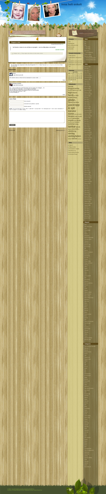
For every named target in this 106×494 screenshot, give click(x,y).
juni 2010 (87, 208)
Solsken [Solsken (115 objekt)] (77, 122)
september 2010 (88, 203)
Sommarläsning (89, 52)
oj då (86, 413)
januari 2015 (87, 108)
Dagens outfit (88, 359)
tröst (86, 446)
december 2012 (88, 154)
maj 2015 (87, 101)
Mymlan (86, 310)
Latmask (87, 401)
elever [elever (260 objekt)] (74, 93)
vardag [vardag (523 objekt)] (71, 133)
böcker (86, 353)
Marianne (87, 299)
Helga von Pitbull (88, 263)
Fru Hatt (86, 257)
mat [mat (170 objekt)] (76, 116)
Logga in (71, 145)
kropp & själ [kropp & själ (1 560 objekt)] (74, 106)
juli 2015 (86, 97)
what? (86, 464)
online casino (88, 415)
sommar (86, 432)
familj (86, 368)
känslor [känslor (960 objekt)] (72, 111)
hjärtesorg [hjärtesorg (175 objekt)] (71, 102)
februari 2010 (88, 216)
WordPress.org (72, 150)
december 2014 (88, 110)
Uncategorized (88, 448)
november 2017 (88, 75)
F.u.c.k (86, 366)
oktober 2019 (88, 73)
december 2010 (88, 197)
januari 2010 (87, 218)
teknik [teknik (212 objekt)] (78, 127)
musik (86, 410)
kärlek (86, 399)
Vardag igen (71, 43)
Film (86, 45)
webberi (86, 463)
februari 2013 (88, 150)
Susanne (87, 326)
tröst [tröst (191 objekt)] (73, 129)
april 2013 (87, 146)
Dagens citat (15, 42)
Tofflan (70, 55)
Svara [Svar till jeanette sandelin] (64, 94)
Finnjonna (87, 253)
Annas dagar (87, 230)
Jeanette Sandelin (59, 49)
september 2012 (88, 159)
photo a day (87, 417)
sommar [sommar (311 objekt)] (71, 124)
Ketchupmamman (89, 283)
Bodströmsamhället (89, 237)
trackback (58, 64)
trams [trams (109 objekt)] (69, 129)
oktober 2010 (88, 201)
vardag (86, 455)
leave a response (50, 64)
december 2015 (88, 90)
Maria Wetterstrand (89, 297)
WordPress (31, 489)
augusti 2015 (87, 95)
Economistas (87, 246)
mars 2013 (87, 148)
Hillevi (86, 266)
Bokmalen (87, 50)
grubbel (86, 379)
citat (19, 53)
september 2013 (88, 137)
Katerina (86, 281)
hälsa (86, 384)
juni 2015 (87, 99)
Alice (86, 224)
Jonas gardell (88, 275)
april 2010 (87, 212)
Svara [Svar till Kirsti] (64, 80)
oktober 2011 (88, 179)
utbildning (87, 452)
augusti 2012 (87, 161)
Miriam (86, 305)
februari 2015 (88, 106)
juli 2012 (86, 163)
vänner (41, 53)
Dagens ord (87, 357)
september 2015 (88, 93)
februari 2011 (88, 194)
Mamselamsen (88, 294)
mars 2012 (87, 170)
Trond (86, 336)
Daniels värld (88, 244)
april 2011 (87, 190)
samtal (86, 421)
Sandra (86, 317)
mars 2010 (87, 214)
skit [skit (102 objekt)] (75, 120)
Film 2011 (88, 46)
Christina (87, 242)
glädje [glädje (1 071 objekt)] (71, 99)
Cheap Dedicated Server (18, 490)
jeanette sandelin (17, 83)
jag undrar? (87, 390)
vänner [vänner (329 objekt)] (74, 138)
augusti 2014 (87, 117)
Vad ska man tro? (60, 130)
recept (86, 419)
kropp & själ (87, 393)
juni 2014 (87, 121)
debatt (86, 360)
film (85, 370)
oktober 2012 (88, 157)
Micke (86, 303)
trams (86, 444)
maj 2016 (87, 81)
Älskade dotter (88, 339)
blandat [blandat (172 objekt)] (70, 86)
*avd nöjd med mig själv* (90, 346)
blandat (86, 350)
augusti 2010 (87, 205)
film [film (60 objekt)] (74, 95)
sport (86, 435)
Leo (85, 286)
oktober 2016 (88, 79)
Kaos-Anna (87, 279)
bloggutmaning (88, 351)
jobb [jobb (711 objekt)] (70, 105)
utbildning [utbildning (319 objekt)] (72, 131)
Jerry (86, 272)
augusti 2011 (87, 183)
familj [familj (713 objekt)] (71, 95)
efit (85, 362)
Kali (85, 277)
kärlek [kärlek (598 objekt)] (71, 114)
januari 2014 (87, 130)
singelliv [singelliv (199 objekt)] (71, 120)
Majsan (86, 290)
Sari (85, 319)
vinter (86, 459)
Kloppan (86, 284)
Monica (86, 308)
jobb (86, 391)
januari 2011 (87, 196)
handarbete (87, 381)
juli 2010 (86, 207)
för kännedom (88, 375)
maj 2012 (87, 166)
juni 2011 (87, 187)
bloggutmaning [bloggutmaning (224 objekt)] (73, 88)
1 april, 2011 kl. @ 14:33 (18, 85)
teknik (86, 443)
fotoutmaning (88, 373)
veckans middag (88, 457)
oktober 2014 (88, 114)
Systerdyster (87, 328)
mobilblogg (87, 408)
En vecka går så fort (73, 45)
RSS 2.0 (37, 64)
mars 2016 (87, 84)
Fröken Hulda (88, 261)
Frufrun (86, 259)
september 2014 (88, 115)
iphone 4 (87, 386)
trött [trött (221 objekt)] (76, 129)
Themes (86, 330)
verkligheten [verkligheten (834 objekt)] (74, 136)
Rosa (86, 315)
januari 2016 (87, 88)
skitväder (87, 426)
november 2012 (88, 156)
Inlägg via (72, 147)
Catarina (87, 241)
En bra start (12, 130)
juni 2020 (87, 70)
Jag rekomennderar (89, 388)
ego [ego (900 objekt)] (70, 92)
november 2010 (88, 199)
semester (87, 422)
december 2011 (88, 176)
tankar (38, 53)
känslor (86, 397)
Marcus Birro (87, 295)
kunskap (86, 395)
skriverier (87, 430)
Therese (86, 332)
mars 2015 (87, 104)
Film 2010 (88, 48)
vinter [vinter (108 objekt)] (69, 139)
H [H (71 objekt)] (75, 100)
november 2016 (88, 77)
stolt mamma (87, 437)
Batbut (86, 233)
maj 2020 (87, 72)
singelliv (86, 424)
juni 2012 (87, 165)
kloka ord (32, 53)
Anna (86, 228)
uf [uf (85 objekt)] (78, 129)
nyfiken (86, 412)
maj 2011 (87, 188)
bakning (86, 348)
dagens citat (26, 53)
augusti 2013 (87, 139)
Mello (86, 406)
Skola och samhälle (89, 321)
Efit (85, 43)
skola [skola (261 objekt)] (78, 120)
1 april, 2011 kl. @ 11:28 (18, 75)
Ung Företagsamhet (89, 450)
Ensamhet (71, 48)
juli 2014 (86, 119)
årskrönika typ (88, 466)
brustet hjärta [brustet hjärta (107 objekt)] (72, 90)
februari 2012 (88, 172)
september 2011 (88, 181)
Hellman (86, 264)
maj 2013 (87, 145)
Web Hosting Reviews (74, 152)
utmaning (87, 453)
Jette (86, 273)
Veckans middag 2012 (91, 57)
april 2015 (87, 103)
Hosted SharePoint (38, 490)
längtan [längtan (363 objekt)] (71, 116)
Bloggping (87, 235)
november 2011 (88, 177)
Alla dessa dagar (88, 226)
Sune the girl (87, 323)
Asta (86, 232)
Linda (86, 288)
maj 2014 (87, 123)
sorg (86, 433)
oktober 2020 (88, 66)
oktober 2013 (88, 135)
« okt (71, 81)
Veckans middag (88, 56)
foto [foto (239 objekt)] (77, 95)
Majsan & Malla (88, 292)
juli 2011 (86, 185)
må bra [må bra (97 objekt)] (70, 118)
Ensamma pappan (89, 252)
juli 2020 (86, 68)
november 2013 (88, 134)
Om (85, 41)
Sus (85, 325)
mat (85, 404)
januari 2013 (87, 152)
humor (86, 382)
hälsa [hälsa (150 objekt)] (77, 102)
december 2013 (88, 132)
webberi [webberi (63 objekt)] (79, 138)
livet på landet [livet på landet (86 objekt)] (78, 114)
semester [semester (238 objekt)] (75, 118)
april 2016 (87, 83)
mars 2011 (87, 192)
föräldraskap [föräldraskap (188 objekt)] (72, 97)
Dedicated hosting (29, 490)
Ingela (86, 268)
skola (35, 53)
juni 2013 (87, 143)
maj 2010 (87, 210)
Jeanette (87, 270)
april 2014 (87, 125)
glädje (86, 377)
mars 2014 (87, 126)
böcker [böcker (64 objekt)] (77, 90)
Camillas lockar (88, 239)
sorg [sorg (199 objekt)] (76, 124)
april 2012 (87, 168)
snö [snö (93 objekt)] (73, 122)
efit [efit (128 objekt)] (80, 90)
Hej (70, 41)
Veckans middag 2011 (91, 59)
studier (86, 439)
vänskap (86, 461)
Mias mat (87, 301)
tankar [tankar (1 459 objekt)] (72, 126)
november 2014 (88, 112)
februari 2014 (88, 128)
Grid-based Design (73, 154)
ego (85, 364)
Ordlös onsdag (88, 54)
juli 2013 (86, 141)
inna (62, 44)
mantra (86, 402)
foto (85, 371)
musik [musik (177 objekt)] (80, 116)
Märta (86, 312)
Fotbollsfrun (87, 255)
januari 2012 (87, 174)
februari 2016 (88, 86)
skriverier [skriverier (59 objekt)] (70, 122)
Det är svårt (71, 47)
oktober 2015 (88, 92)
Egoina (86, 250)
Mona (86, 306)
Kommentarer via (74, 148)
